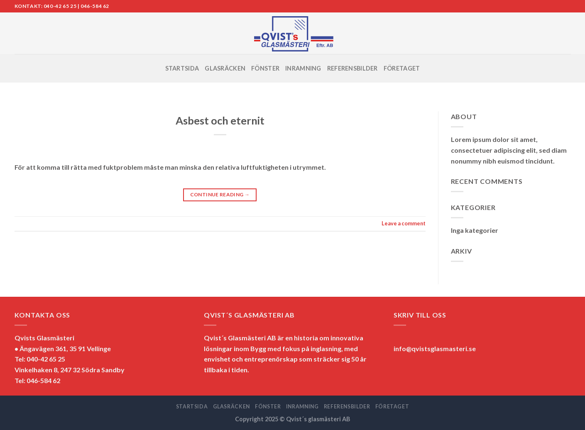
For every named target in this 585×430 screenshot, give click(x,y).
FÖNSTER (265, 68)
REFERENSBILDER (352, 68)
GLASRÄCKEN (225, 68)
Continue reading (220, 194)
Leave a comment (404, 223)
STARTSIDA (182, 68)
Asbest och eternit (220, 120)
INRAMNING (303, 68)
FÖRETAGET (402, 68)
